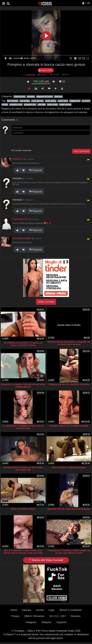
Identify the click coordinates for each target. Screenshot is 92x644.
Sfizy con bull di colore (23, 509)
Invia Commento (81, 151)
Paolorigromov (20, 219)
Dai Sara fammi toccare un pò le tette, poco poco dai (23, 468)
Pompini (30, 97)
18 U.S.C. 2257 (57, 616)
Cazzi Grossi (19, 97)
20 (62, 81)
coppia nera (75, 101)
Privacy (15, 616)
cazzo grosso (37, 101)
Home (14, 610)
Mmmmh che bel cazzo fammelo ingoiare (69, 509)
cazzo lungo (50, 101)
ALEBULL (17, 159)
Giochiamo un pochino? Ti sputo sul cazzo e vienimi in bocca (23, 344)
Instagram (31, 622)
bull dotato (24, 101)
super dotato (65, 104)
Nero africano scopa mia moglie (69, 467)
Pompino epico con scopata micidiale (69, 426)
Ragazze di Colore (45, 97)
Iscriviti (40, 610)
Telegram (46, 622)
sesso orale (52, 104)
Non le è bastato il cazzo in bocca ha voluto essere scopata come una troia (23, 551)
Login (51, 610)
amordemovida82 (21, 238)
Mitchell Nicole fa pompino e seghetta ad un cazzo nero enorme (69, 343)
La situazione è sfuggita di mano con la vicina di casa (23, 427)
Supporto (61, 622)
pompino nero (16, 104)
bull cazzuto (12, 101)
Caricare (26, 610)
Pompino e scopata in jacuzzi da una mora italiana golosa (23, 385)
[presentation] (34, 142)
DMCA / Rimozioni (34, 616)
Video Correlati (46, 301)
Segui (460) (45, 70)
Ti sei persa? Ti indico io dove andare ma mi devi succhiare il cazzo (68, 551)
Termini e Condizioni (70, 610)
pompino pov (30, 104)
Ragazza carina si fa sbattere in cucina (69, 384)
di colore (86, 101)
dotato (5, 104)
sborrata (41, 104)
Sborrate (58, 97)
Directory (76, 616)
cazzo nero (63, 101)
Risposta (35, 170)
